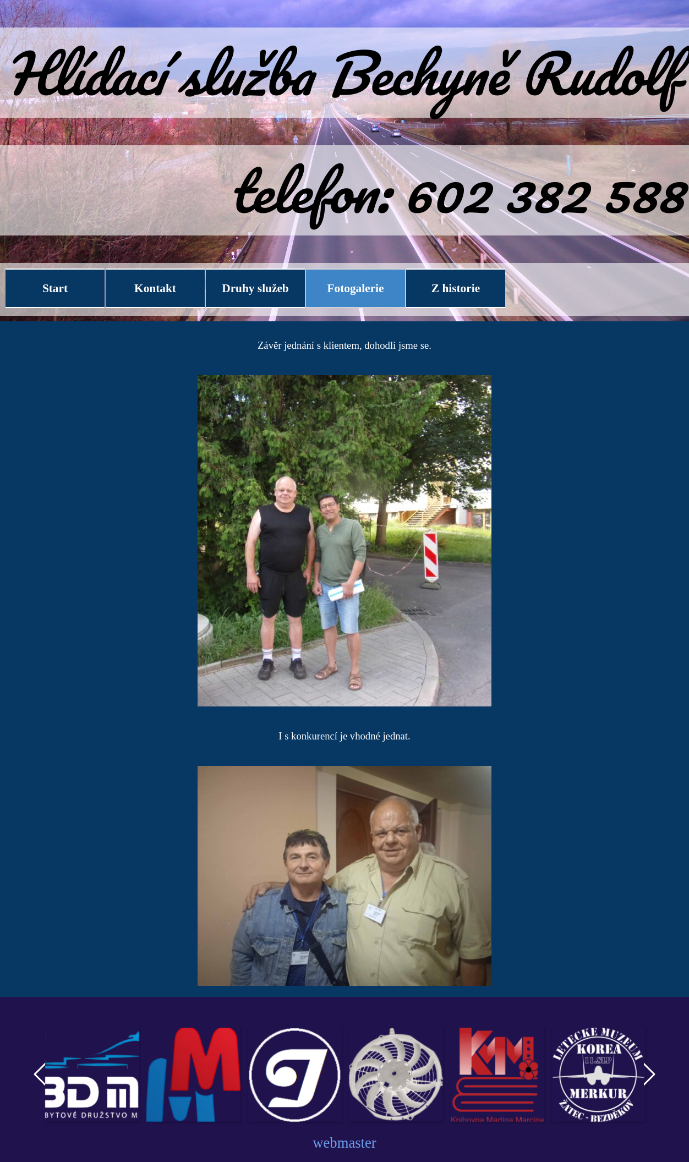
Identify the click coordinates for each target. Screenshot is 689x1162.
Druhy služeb (255, 288)
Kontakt (155, 288)
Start (55, 288)
